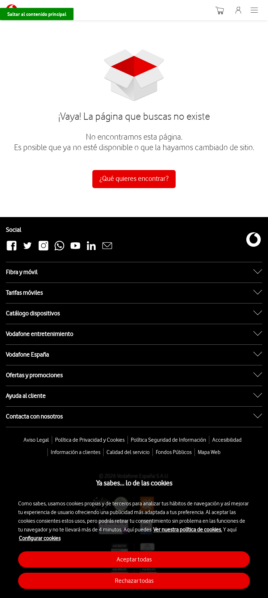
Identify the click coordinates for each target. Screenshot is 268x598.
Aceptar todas (134, 559)
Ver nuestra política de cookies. (187, 529)
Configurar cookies (39, 538)
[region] (134, 528)
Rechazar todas (134, 580)
